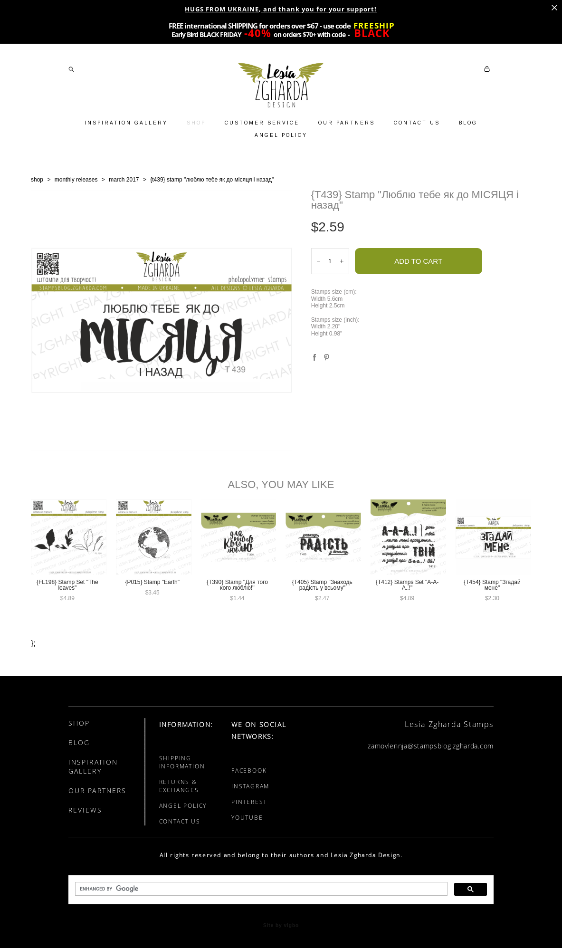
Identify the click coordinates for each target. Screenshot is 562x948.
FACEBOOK (249, 770)
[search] (260, 889)
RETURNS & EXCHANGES (179, 786)
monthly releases (76, 179)
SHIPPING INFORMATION (182, 762)
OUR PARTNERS (346, 122)
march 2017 (124, 179)
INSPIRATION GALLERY (126, 122)
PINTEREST (249, 802)
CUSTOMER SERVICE (262, 122)
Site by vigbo (281, 925)
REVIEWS (85, 809)
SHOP (196, 122)
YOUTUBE (247, 818)
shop (37, 179)
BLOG (468, 122)
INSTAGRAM (250, 786)
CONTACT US (417, 122)
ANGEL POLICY (281, 135)
